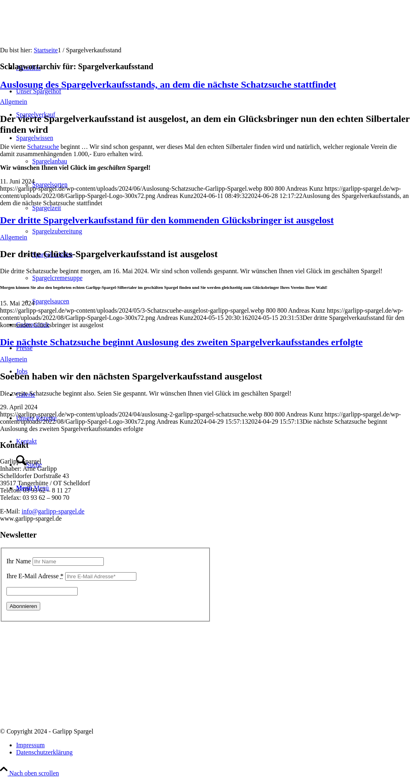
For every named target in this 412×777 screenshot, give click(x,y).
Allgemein (13, 101)
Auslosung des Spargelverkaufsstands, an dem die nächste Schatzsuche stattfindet (168, 84)
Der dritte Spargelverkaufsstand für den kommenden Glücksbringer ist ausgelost (167, 220)
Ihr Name (18, 561)
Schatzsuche (43, 146)
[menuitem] (214, 745)
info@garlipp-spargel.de (53, 511)
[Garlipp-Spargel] (60, 38)
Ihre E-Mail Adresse (35, 576)
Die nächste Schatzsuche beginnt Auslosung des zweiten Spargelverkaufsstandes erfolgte (181, 342)
